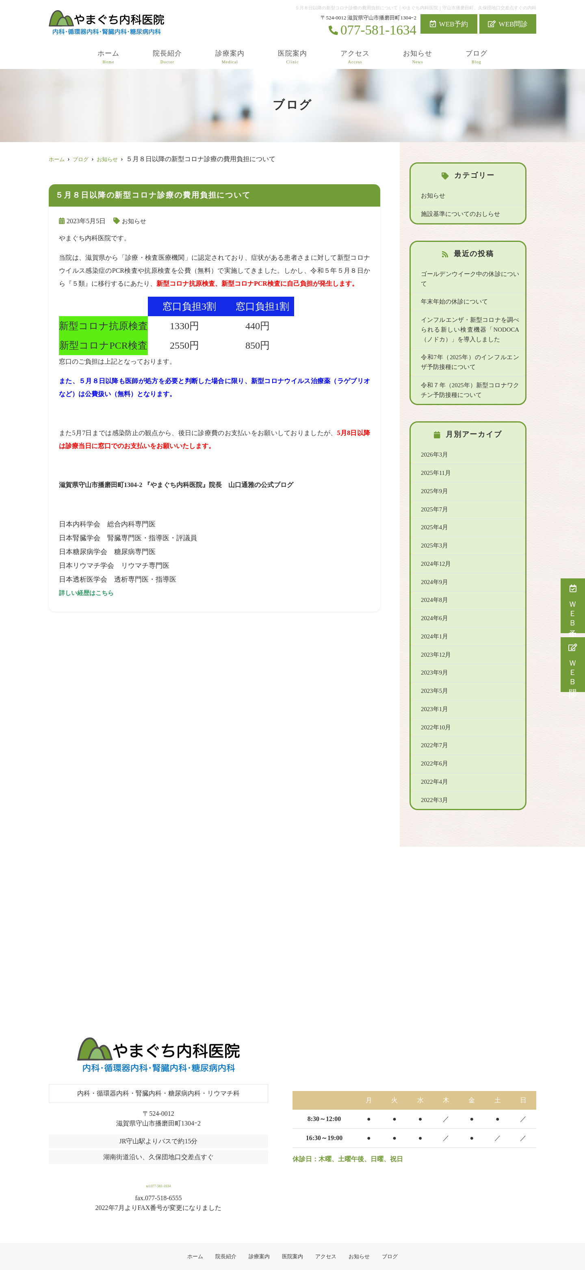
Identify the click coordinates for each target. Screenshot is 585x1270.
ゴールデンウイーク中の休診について (469, 273)
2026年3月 (434, 442)
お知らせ (417, 57)
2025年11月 (435, 460)
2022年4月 (434, 764)
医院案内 (292, 57)
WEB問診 (508, 24)
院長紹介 (167, 57)
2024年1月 (434, 620)
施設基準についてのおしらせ (458, 213)
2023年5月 (434, 674)
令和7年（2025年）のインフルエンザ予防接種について (470, 350)
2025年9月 (434, 477)
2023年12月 (435, 638)
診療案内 (230, 57)
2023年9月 (434, 656)
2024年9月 (434, 567)
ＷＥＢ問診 (573, 664)
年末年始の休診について (452, 291)
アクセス (355, 57)
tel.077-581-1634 (158, 1164)
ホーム (108, 57)
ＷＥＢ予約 (573, 605)
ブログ (477, 57)
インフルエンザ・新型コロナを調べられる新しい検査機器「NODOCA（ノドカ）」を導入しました (470, 318)
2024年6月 (434, 602)
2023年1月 (434, 692)
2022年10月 (435, 710)
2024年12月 (435, 549)
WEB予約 (449, 24)
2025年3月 (434, 531)
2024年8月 (434, 585)
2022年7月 (434, 728)
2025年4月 (434, 513)
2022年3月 (434, 781)
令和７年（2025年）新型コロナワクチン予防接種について (470, 378)
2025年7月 (434, 495)
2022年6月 (434, 746)
